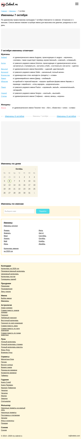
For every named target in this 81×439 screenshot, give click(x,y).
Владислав (5, 75)
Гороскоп (4, 315)
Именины (8, 223)
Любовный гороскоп (9, 318)
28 (4, 177)
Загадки (4, 418)
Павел (3, 87)
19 (4, 189)
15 (19, 185)
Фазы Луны (5, 350)
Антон (3, 63)
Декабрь (42, 244)
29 (9, 177)
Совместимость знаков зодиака (10, 311)
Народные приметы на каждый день (13, 409)
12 (4, 185)
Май (5, 241)
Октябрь (42, 238)
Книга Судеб (6, 382)
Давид (3, 78)
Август (41, 233)
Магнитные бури (7, 359)
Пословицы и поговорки (10, 415)
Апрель (6, 238)
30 (14, 177)
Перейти (42, 211)
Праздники (5, 286)
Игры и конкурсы (7, 421)
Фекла (3, 108)
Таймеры (4, 375)
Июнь (6, 244)
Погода (4, 362)
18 (34, 185)
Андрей (4, 57)
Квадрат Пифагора (8, 388)
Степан (4, 96)
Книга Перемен (7, 385)
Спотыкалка (5, 401)
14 (14, 185)
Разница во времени (9, 370)
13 (9, 185)
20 (9, 189)
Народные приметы (8, 412)
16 (24, 185)
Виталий (4, 72)
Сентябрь (42, 236)
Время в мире (6, 367)
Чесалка (4, 393)
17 (29, 185)
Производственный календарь (13, 271)
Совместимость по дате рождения (10, 329)
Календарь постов (8, 276)
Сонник (4, 430)
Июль (41, 230)
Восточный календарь (9, 320)
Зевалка (4, 398)
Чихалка (4, 390)
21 (14, 189)
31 (29, 193)
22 (19, 189)
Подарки (4, 423)
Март (6, 236)
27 (9, 193)
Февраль (7, 233)
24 (29, 189)
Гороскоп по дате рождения (12, 323)
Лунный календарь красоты (12, 347)
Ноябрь (42, 241)
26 (4, 193)
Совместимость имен (9, 326)
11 (34, 181)
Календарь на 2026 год (10, 268)
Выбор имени (6, 298)
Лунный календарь (8, 342)
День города (6, 291)
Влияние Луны (6, 352)
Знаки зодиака (6, 308)
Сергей (4, 93)
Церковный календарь (10, 274)
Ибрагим (4, 81)
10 (29, 181)
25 (34, 189)
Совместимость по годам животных (11, 334)
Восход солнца (7, 365)
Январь (7, 230)
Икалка (4, 396)
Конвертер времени (8, 373)
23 (24, 189)
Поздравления (6, 289)
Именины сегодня (11, 226)
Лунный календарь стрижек (12, 344)
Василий (4, 69)
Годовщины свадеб (8, 279)
